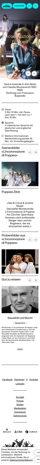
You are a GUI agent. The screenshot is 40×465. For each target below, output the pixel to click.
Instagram (19, 379)
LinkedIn (20, 383)
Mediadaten (20, 408)
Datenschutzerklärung (21, 460)
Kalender (19, 6)
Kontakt (20, 397)
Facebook (7, 379)
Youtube (33, 379)
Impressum (20, 412)
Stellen (20, 404)
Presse (20, 401)
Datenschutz (20, 415)
